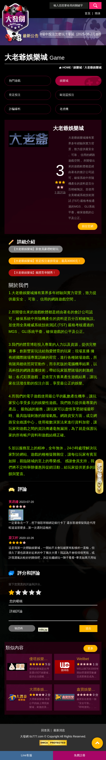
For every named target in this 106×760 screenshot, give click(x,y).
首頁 (87, 13)
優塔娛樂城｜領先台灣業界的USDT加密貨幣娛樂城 (39, 659)
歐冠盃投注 (67, 94)
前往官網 (87, 226)
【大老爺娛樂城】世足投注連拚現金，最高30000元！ (47, 260)
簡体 (97, 13)
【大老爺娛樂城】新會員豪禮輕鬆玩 (36, 249)
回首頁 (45, 730)
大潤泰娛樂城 (38, 690)
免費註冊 (79, 755)
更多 (90, 648)
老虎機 (64, 109)
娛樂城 (64, 80)
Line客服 (26, 755)
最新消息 (59, 730)
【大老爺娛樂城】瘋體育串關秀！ (34, 272)
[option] (28, 139)
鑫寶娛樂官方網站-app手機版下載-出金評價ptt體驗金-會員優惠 (86, 690)
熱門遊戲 (14, 80)
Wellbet (83, 659)
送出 (88, 628)
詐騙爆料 (14, 109)
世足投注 (14, 94)
